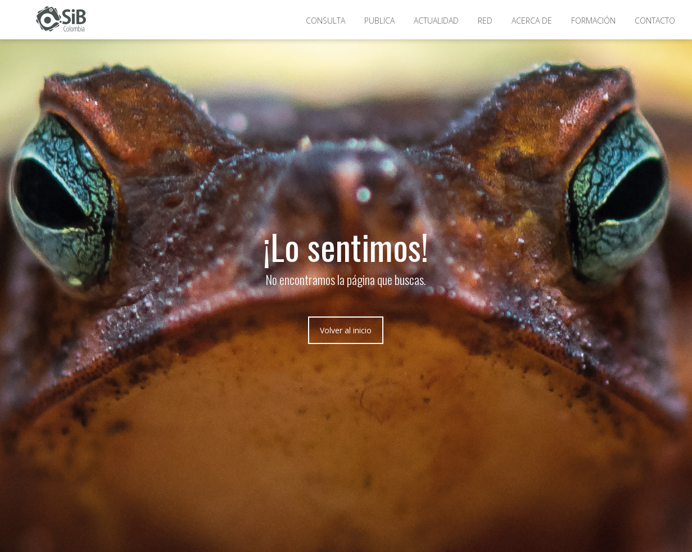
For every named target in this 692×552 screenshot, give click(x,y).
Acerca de (532, 20)
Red (485, 20)
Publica (379, 20)
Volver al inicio (346, 330)
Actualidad (436, 20)
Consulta (325, 20)
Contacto (655, 20)
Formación (593, 20)
